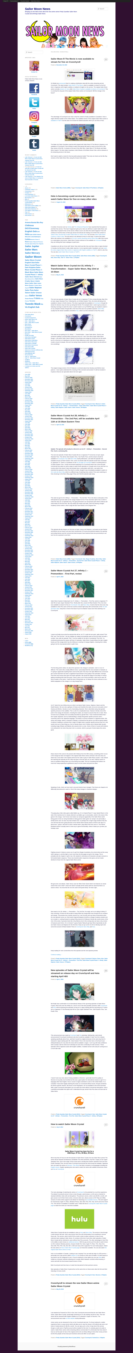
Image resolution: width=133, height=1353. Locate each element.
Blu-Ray (40, 222)
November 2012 (29, 609)
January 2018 (28, 509)
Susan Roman (29, 298)
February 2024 (28, 398)
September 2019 (29, 477)
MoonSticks (28, 329)
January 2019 (28, 490)
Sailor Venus (35, 295)
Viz (80, 1035)
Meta (26, 199)
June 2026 (27, 374)
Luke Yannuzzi (28, 157)
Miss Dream (28, 324)
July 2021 (27, 442)
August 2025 (28, 382)
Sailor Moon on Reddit (31, 343)
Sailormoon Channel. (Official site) (34, 350)
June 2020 (27, 463)
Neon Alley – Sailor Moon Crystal (33, 332)
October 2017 (28, 514)
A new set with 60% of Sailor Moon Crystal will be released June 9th (33, 159)
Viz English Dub (32, 307)
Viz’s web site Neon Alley (58, 472)
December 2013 (29, 588)
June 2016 (27, 540)
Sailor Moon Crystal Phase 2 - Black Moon (34, 270)
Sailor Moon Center (30, 338)
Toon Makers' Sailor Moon (31, 210)
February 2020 (28, 469)
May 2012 (27, 619)
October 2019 (28, 476)
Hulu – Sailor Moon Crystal (32, 322)
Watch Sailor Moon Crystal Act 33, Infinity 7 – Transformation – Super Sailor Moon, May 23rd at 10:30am (75, 268)
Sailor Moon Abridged (30, 337)
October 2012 (28, 611)
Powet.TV (6, 1)
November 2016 (29, 532)
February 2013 (28, 605)
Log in (26, 640)
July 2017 (27, 519)
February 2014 (28, 585)
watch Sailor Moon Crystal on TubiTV (68, 252)
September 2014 (29, 574)
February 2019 (28, 488)
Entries (28, 642)
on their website (70, 1318)
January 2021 (28, 451)
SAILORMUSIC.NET (30, 353)
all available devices (92, 1199)
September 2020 (29, 458)
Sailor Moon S (31, 281)
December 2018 (29, 492)
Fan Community (29, 194)
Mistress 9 (98, 404)
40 (106, 416)
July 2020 (27, 461)
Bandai (33, 222)
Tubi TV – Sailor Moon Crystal (32, 358)
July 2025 (27, 384)
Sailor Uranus (76, 407)
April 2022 (27, 427)
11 (106, 196)
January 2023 (28, 416)
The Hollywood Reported (81, 227)
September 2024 (29, 390)
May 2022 (27, 426)
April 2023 (27, 411)
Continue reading (56, 954)
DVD (38, 231)
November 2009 (29, 630)
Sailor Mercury (32, 253)
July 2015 (27, 558)
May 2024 (27, 395)
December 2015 (29, 550)
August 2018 (28, 498)
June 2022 (27, 424)
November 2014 (29, 571)
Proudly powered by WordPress (66, 1346)
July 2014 (27, 577)
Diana (99, 958)
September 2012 (29, 613)
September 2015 (29, 555)
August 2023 (28, 405)
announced (62, 83)
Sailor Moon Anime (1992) (63, 188)
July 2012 (27, 616)
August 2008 (28, 632)
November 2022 (29, 419)
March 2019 (28, 487)
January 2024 (28, 400)
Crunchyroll (78, 188)
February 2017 (28, 527)
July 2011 (27, 625)
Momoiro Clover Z (35, 239)
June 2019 (27, 482)
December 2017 (29, 511)
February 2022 (28, 430)
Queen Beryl (33, 243)
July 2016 (27, 538)
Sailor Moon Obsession (31, 341)
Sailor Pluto (29, 290)
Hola (100, 1257)
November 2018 (29, 493)
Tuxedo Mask (33, 303)
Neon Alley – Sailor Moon (31, 330)
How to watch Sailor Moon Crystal (67, 1124)
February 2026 (28, 377)
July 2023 (27, 406)
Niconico (69, 1165)
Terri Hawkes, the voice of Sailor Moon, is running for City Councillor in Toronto (34, 178)
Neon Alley (57, 257)
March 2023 (28, 413)
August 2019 (28, 479)
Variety (70, 227)
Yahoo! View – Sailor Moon (32, 362)
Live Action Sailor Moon (31, 196)
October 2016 (28, 534)
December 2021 (29, 434)
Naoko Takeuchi (33, 241)
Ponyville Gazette (25, 1)
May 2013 (27, 600)
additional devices (74, 1242)
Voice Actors (28, 215)
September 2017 (29, 516)
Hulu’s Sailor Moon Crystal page (70, 1247)
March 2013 (28, 603)
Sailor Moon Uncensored (31, 345)
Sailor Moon (33, 256)
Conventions (28, 191)
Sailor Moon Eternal (32, 277)
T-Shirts (37, 298)
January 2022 (28, 432)
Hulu (52, 257)
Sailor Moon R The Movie (76, 85)
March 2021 (28, 448)
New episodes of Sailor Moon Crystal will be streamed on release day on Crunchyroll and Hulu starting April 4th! (75, 973)
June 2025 (27, 385)
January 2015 (28, 567)
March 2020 (28, 467)
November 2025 (29, 380)
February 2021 (28, 450)
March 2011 (28, 629)
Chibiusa (29, 225)
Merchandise (28, 197)
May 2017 (27, 522)
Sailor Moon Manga (30, 207)
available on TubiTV (56, 120)
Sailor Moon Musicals (30, 208)
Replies (100, 188)
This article (76, 1165)
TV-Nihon (27, 359)
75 (106, 571)
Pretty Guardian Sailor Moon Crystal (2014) (68, 255)
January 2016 (28, 548)
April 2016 (27, 543)
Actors (26, 188)
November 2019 (29, 474)
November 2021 (29, 435)
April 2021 (27, 447)
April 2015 (27, 563)
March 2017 (28, 526)
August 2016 (28, 537)
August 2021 (28, 440)
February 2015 (28, 566)
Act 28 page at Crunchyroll (84, 462)
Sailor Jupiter (32, 246)
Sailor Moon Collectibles (31, 340)
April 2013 (27, 601)
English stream (55, 1167)
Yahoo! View (54, 234)
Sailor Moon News (35, 1)
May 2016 (27, 542)
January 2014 (28, 587)
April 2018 (27, 505)
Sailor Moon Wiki (29, 346)
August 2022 (28, 421)
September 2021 (29, 438)
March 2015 (28, 564)
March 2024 (28, 397)
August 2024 (28, 392)
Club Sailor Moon (29, 314)
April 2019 (27, 485)
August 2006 (28, 634)
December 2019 (29, 472)
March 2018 (28, 506)
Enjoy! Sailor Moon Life (31, 319)
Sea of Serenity (29, 354)
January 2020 (28, 471)
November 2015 (29, 551)
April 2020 (27, 466)
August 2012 (28, 614)
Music (27, 242)
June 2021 (27, 443)
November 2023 (29, 403)
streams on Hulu (64, 89)
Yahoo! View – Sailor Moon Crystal (34, 364)
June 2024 (27, 393)
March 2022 (28, 429)
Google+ (34, 136)
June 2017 (27, 521)
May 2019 (27, 484)
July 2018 (27, 500)
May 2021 (27, 445)
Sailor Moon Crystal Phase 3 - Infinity (94, 560)
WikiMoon (27, 361)
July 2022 (27, 422)
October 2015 (28, 553)
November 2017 (29, 513)
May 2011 (27, 627)
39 (106, 970)
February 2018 (28, 508)
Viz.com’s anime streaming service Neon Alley (85, 238)
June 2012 (27, 617)
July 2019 (27, 480)
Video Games (28, 213)
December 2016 (29, 530)
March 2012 (28, 621)
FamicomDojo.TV (14, 1)
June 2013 (27, 598)
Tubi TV (63, 257)
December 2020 (29, 453)
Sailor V (27, 295)
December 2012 (29, 608)
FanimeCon (95, 1337)
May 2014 (27, 580)
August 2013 (28, 595)
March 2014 (28, 584)
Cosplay (27, 192)
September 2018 (29, 497)
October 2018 (28, 495)
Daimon (94, 958)
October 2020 (28, 456)
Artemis (28, 222)
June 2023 (27, 408)
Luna (27, 239)
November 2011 (29, 622)
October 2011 (28, 624)
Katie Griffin (33, 234)
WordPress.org (29, 645)
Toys (26, 212)
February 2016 (28, 547)
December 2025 (29, 379)
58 (106, 266)
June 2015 (27, 559)
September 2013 (29, 593)
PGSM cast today (29, 335)
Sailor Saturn (68, 407)
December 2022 (29, 418)
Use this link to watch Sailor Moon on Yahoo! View (73, 234)
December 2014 (29, 569)
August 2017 (28, 518)
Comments (29, 644)
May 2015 (27, 561)
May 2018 (27, 503)
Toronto (32, 301)
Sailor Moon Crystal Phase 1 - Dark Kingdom (33, 265)
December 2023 (29, 401)
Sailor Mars (31, 249)
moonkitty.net (28, 327)
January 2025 (28, 387)
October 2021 (28, 437)
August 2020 (28, 459)
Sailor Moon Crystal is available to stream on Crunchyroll (89, 89)
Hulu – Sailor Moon (30, 321)
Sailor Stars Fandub (30, 348)
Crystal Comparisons (30, 317)
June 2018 (27, 501)
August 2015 (28, 556)
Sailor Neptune (59, 407)
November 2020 (29, 455)
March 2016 (28, 545)
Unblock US (74, 1255)
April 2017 (27, 524)
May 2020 (27, 464)
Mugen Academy (90, 559)
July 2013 (27, 596)
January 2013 (28, 606)
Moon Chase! (28, 325)
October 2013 (28, 592)
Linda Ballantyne (36, 236)
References (28, 204)
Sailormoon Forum (30, 351)
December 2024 (29, 389)
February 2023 (28, 414)
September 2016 (29, 535)
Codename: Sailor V (30, 189)
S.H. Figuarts (40, 243)
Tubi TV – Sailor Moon (30, 356)
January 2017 (28, 529)
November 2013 (29, 590)
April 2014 (27, 582)
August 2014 (28, 576)
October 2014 (28, 572)
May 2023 (27, 409)
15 (106, 59)
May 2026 (27, 376)
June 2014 (27, 579)
